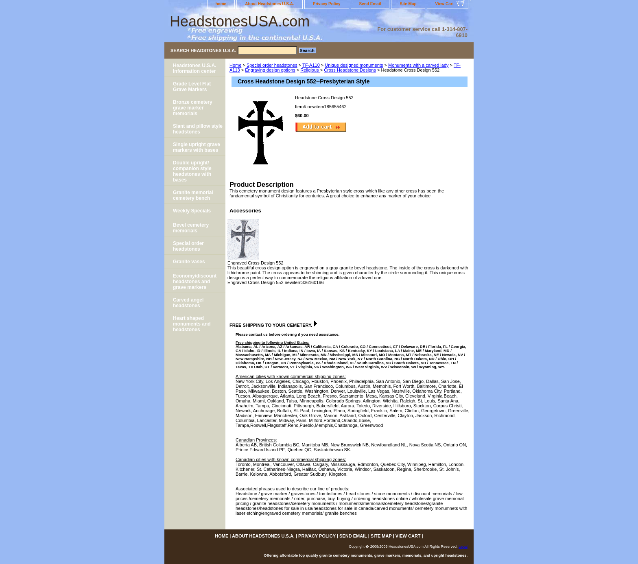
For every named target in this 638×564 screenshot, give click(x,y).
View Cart (444, 4)
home (221, 4)
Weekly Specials (192, 211)
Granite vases (189, 262)
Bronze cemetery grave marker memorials (192, 107)
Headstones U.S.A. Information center (194, 68)
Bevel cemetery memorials (191, 228)
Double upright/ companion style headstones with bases (192, 171)
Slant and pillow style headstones (198, 129)
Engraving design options (270, 70)
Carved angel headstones (188, 302)
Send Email (370, 4)
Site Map (408, 4)
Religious (310, 70)
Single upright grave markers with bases (196, 147)
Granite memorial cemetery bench (193, 195)
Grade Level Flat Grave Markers (192, 86)
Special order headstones (272, 65)
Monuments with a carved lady (418, 65)
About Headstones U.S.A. (269, 4)
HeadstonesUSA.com (240, 21)
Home (235, 65)
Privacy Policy (327, 4)
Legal (463, 546)
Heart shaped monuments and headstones (192, 323)
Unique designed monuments (354, 65)
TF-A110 (311, 65)
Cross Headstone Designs (350, 70)
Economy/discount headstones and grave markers (194, 281)
